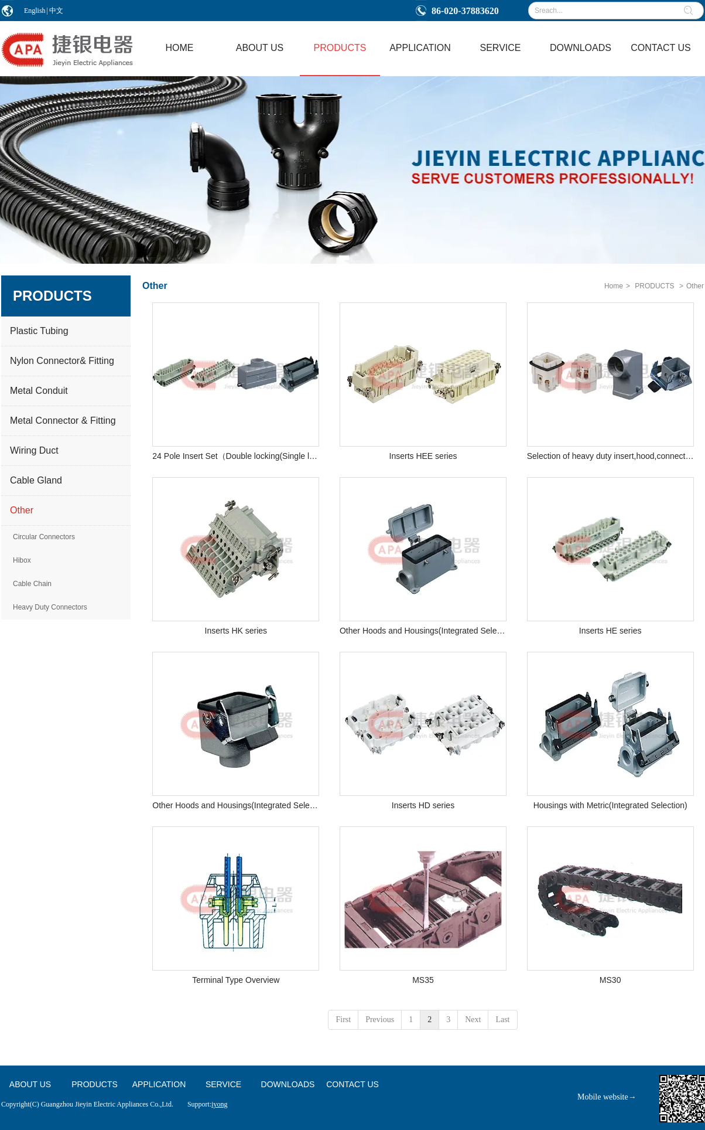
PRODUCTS (654, 286)
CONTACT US (352, 1084)
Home (613, 286)
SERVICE (223, 1084)
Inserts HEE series (423, 456)
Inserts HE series (610, 630)
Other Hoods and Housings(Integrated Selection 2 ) (235, 805)
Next (473, 1019)
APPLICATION (159, 1084)
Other (695, 286)
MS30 (610, 980)
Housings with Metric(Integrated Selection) (610, 805)
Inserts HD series (423, 805)
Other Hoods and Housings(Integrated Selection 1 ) (423, 630)
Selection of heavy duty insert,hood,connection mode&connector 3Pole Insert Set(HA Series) (610, 456)
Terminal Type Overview (235, 980)
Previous (379, 1019)
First (343, 1019)
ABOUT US (30, 1084)
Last (502, 1019)
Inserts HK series (236, 630)
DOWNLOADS (288, 1084)
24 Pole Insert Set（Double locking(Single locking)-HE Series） (235, 456)
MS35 (423, 980)
